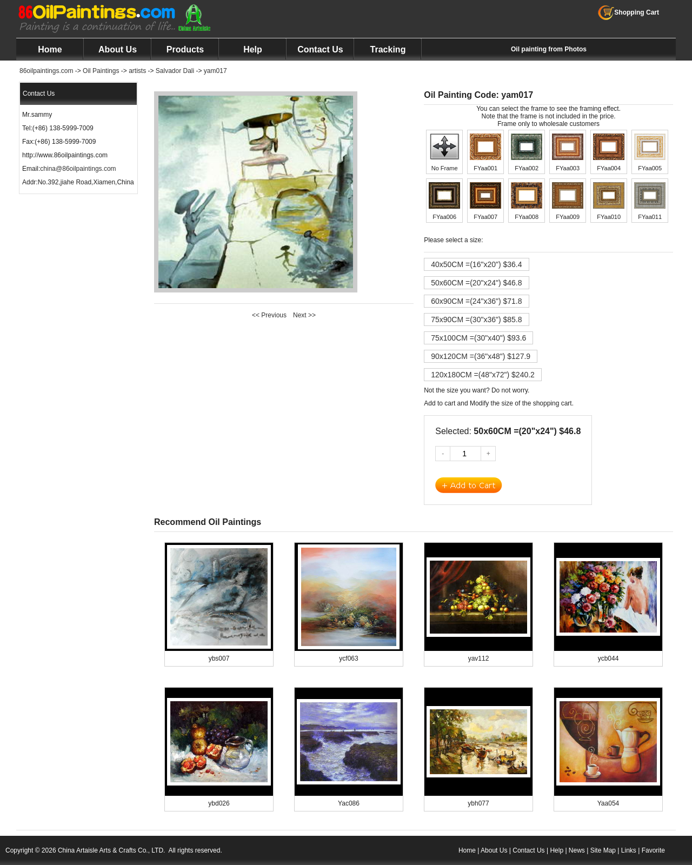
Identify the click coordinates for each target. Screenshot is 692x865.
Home (50, 49)
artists (137, 71)
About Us (117, 49)
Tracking (388, 49)
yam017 (215, 71)
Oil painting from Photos (549, 49)
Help (252, 49)
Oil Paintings (101, 71)
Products (185, 49)
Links (628, 850)
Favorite (653, 850)
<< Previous (269, 315)
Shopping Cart (628, 12)
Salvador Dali (175, 71)
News (577, 850)
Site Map (603, 850)
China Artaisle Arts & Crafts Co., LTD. (111, 850)
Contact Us (320, 49)
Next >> (304, 315)
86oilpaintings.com (46, 71)
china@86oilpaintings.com (78, 168)
